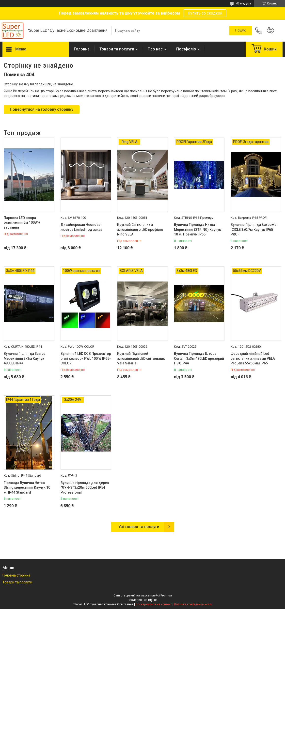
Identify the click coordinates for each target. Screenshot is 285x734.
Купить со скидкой (205, 13)
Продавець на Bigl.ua (143, 600)
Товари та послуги (116, 49)
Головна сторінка (16, 575)
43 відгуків (243, 3)
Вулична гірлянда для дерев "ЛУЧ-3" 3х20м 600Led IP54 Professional (85, 487)
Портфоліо (186, 49)
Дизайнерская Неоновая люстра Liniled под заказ (81, 227)
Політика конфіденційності (193, 604)
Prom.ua (166, 595)
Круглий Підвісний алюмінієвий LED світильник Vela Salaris (141, 358)
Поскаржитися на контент (154, 604)
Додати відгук (270, 30)
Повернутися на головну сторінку (41, 109)
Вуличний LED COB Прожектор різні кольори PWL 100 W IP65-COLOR (86, 358)
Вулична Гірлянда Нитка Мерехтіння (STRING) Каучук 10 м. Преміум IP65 (197, 229)
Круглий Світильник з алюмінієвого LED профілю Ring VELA (140, 229)
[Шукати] (240, 30)
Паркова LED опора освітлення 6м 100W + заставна (22, 222)
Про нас (155, 49)
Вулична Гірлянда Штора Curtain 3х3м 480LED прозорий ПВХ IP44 (199, 358)
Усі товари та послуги (138, 526)
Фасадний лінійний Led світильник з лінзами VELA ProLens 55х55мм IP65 (253, 358)
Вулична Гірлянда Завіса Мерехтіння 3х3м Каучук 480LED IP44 (25, 358)
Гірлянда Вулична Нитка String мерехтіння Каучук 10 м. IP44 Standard (27, 487)
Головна (82, 49)
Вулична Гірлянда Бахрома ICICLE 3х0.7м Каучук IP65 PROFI (253, 229)
